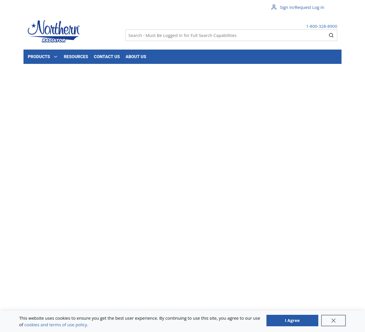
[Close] (333, 320)
